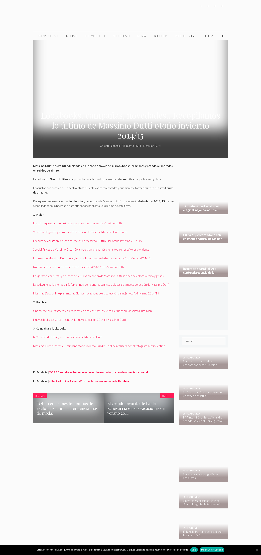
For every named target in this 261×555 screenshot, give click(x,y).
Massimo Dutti (152, 145)
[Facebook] (194, 6)
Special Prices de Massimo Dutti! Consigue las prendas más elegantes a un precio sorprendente (91, 249)
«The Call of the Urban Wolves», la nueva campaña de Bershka (89, 381)
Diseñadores (49, 36)
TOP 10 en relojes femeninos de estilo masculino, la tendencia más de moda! (98, 372)
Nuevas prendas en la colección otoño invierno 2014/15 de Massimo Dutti (78, 267)
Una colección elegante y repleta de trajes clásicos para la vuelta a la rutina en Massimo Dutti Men (92, 311)
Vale (194, 550)
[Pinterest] (222, 6)
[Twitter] (201, 6)
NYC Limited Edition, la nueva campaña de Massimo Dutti (68, 337)
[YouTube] (215, 6)
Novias (142, 35)
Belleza (207, 35)
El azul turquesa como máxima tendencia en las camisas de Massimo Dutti (77, 223)
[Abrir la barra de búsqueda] (223, 36)
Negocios (123, 36)
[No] (257, 550)
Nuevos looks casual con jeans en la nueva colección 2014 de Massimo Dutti (79, 319)
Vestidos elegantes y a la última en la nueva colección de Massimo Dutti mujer (80, 232)
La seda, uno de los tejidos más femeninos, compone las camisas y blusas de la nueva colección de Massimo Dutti (101, 284)
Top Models (97, 36)
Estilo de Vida (185, 35)
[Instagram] (208, 6)
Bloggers (161, 35)
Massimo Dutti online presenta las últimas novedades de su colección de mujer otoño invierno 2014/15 (96, 293)
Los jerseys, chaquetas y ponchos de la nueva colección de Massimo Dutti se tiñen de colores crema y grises (98, 276)
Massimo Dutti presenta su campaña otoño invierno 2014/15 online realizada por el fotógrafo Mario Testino (99, 346)
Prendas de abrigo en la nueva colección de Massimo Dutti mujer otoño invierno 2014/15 (87, 241)
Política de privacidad (212, 550)
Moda (74, 36)
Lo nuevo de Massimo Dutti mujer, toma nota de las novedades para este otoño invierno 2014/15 (91, 258)
